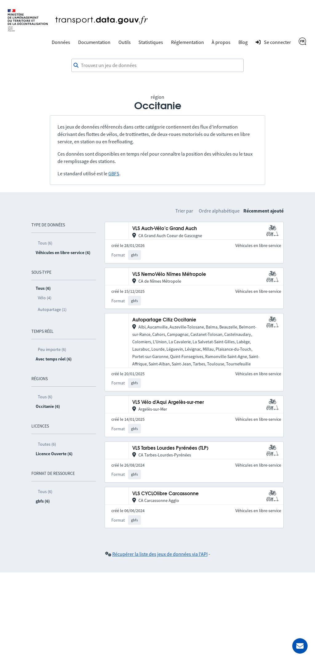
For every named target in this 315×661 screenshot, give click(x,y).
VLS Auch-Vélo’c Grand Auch (164, 228)
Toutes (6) (47, 444)
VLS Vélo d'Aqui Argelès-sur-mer (168, 402)
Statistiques (150, 42)
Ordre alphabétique (219, 211)
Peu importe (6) (52, 349)
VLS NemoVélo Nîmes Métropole (169, 274)
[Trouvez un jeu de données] (157, 65)
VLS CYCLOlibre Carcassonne (165, 494)
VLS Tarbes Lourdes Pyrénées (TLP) (170, 448)
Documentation (94, 42)
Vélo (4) (44, 298)
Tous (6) (45, 243)
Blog (243, 42)
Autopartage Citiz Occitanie (164, 320)
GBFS (113, 173)
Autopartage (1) (52, 309)
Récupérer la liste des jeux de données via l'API (160, 554)
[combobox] (157, 65)
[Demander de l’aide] (300, 646)
